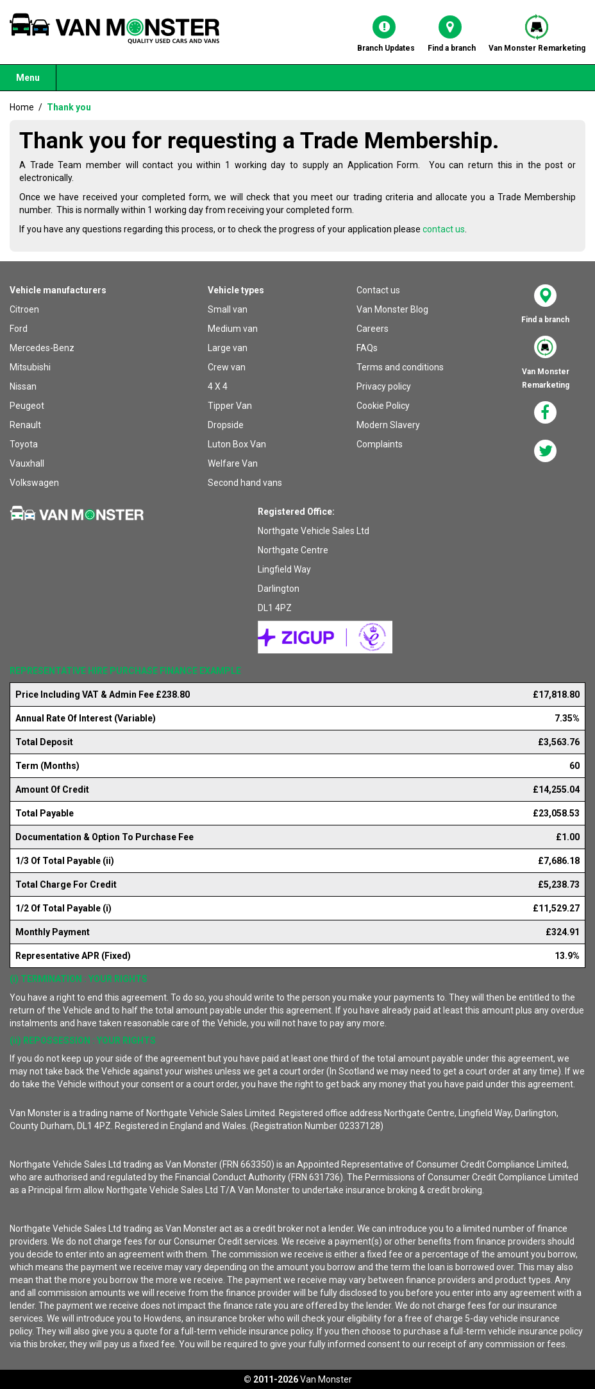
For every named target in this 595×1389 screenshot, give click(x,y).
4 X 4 (218, 386)
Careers (372, 329)
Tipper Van (230, 406)
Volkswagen (34, 483)
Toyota (24, 444)
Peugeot (27, 406)
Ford (19, 329)
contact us (444, 229)
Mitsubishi (30, 367)
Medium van (233, 329)
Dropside (226, 425)
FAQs (367, 348)
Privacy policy (383, 386)
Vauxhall (27, 463)
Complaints (379, 444)
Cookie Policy (383, 406)
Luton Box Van (237, 444)
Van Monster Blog (392, 309)
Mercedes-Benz (42, 348)
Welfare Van (233, 463)
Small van (227, 309)
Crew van (227, 367)
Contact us (378, 290)
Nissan (23, 386)
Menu (28, 78)
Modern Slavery (388, 425)
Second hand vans (245, 483)
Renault (25, 425)
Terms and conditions (400, 367)
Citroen (24, 309)
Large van (227, 348)
